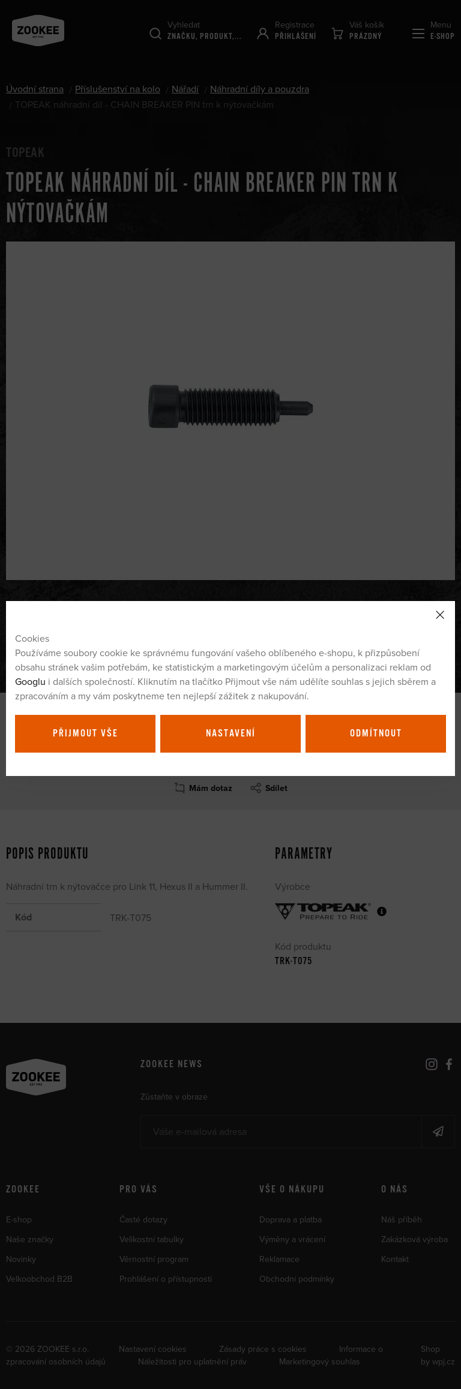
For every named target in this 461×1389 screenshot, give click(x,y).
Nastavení (231, 733)
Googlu (30, 681)
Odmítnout (376, 733)
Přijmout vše (85, 733)
